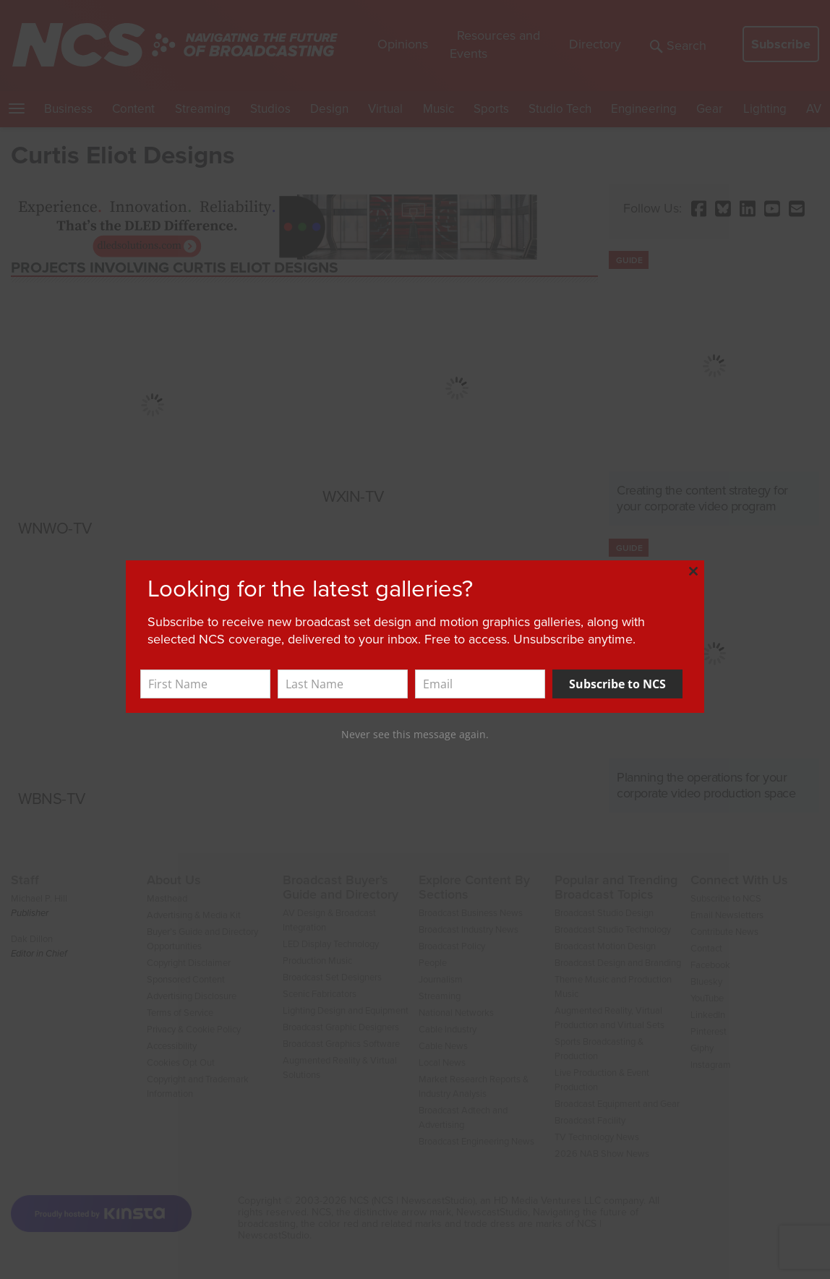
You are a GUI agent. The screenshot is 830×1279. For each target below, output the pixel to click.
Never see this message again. (415, 734)
